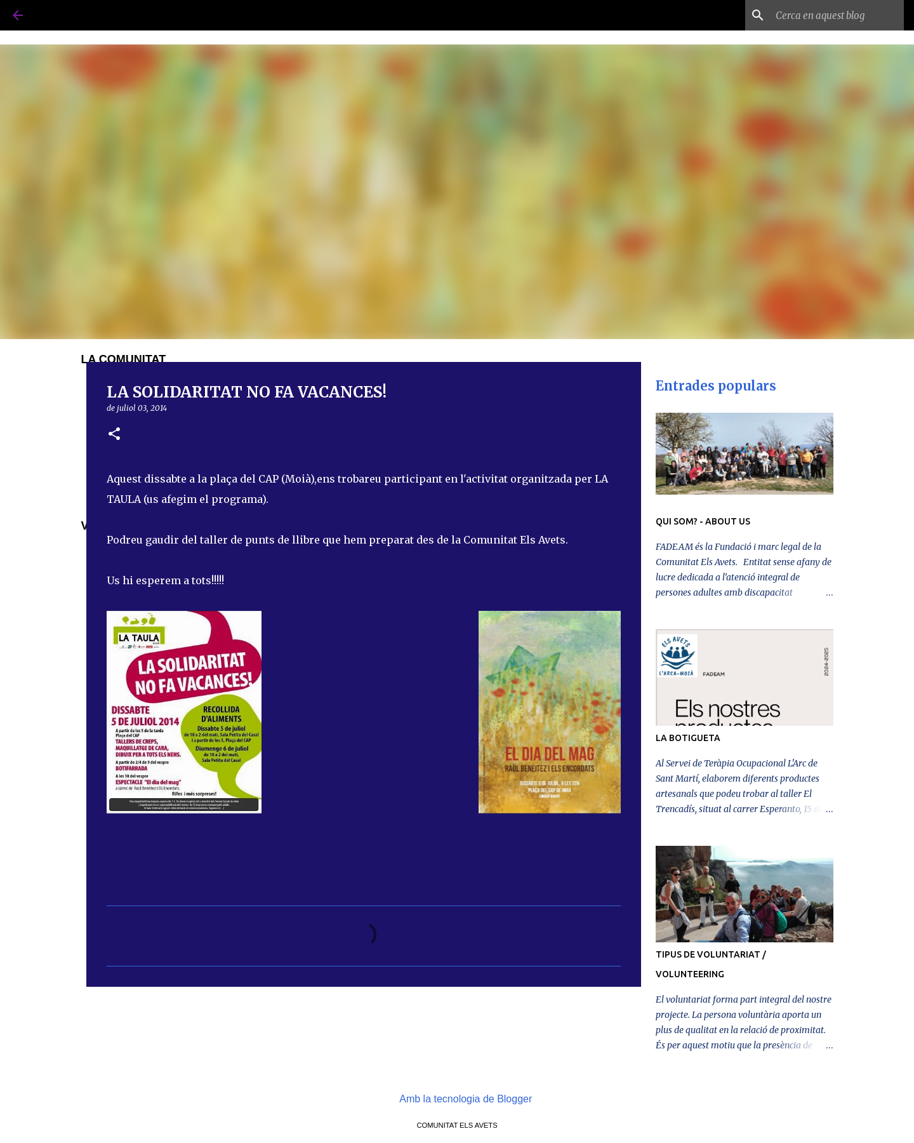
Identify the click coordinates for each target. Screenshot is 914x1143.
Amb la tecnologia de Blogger (457, 1098)
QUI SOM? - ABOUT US (703, 521)
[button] (114, 434)
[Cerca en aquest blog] (837, 15)
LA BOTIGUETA (688, 738)
